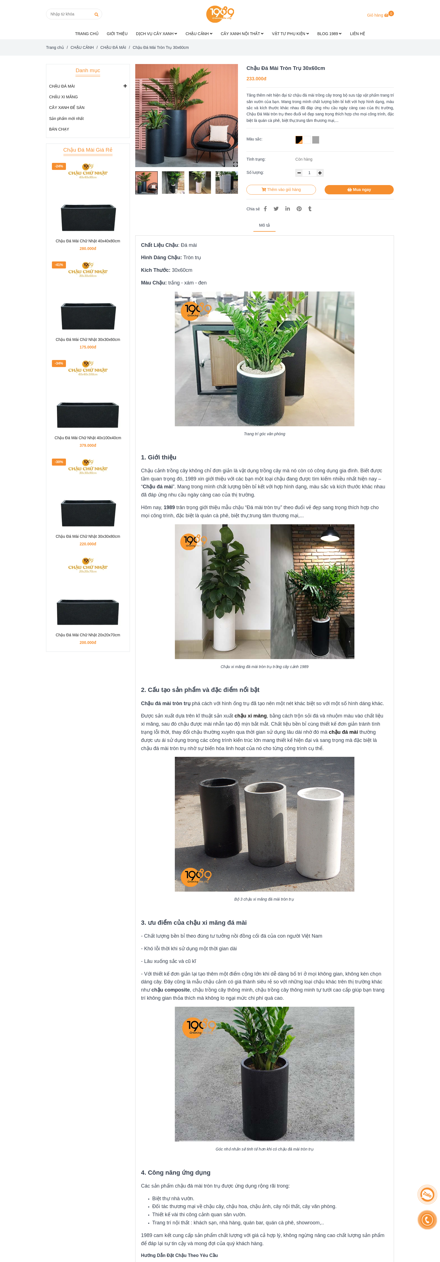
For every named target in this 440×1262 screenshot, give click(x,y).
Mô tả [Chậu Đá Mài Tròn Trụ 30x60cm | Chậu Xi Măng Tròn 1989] (264, 225)
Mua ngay (359, 189)
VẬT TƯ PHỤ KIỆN (290, 33)
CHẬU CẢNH (198, 33)
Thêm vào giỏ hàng (281, 189)
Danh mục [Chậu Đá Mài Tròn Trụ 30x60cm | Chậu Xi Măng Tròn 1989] (87, 70)
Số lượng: (255, 172)
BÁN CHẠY (59, 129)
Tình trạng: (256, 159)
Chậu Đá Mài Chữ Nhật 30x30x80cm (88, 536)
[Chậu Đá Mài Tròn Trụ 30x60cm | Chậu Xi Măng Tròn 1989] (380, 15)
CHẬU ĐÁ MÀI (62, 86)
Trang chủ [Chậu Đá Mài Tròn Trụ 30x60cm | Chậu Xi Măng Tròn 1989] (55, 47)
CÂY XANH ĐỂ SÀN (66, 107)
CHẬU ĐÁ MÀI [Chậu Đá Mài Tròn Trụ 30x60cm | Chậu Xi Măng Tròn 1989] (113, 47)
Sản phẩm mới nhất (66, 118)
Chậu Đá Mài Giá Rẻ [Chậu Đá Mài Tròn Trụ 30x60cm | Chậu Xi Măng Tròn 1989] (88, 150)
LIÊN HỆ (357, 33)
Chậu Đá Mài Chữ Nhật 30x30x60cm (88, 339)
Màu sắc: (254, 139)
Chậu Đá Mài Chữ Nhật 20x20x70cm (88, 635)
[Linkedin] (288, 209)
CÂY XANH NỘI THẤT (242, 33)
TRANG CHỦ (86, 33)
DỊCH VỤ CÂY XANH (156, 33)
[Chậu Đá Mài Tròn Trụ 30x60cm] (220, 14)
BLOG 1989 (329, 33)
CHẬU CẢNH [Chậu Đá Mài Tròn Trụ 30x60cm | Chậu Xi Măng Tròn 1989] (82, 47)
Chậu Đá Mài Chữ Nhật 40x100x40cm (88, 438)
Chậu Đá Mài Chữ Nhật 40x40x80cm (88, 241)
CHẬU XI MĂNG (63, 97)
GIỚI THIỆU (117, 33)
